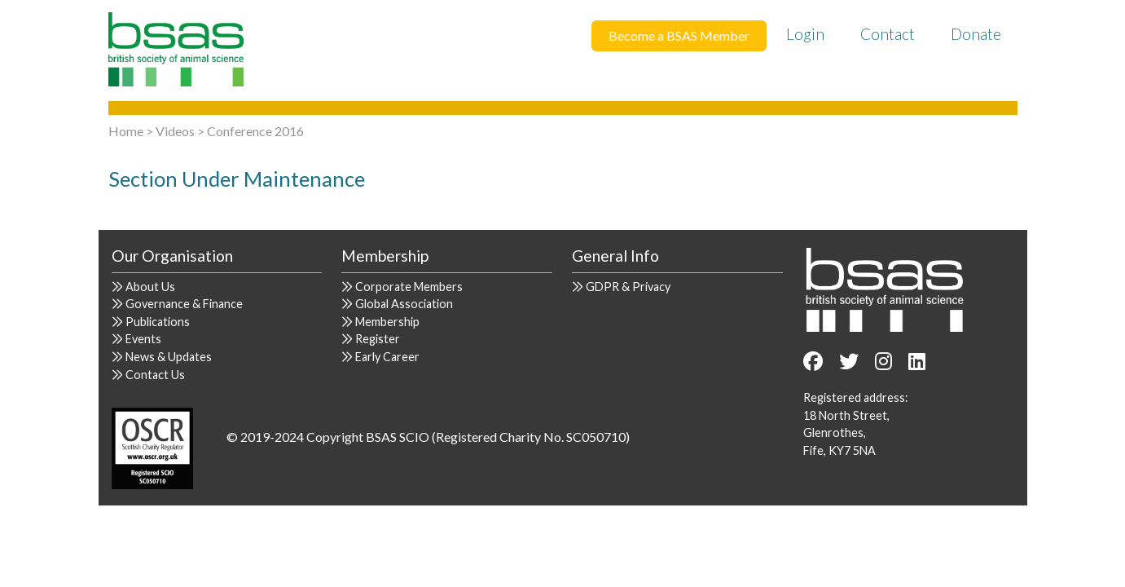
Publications (157, 322)
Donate (976, 33)
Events (143, 339)
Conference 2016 (255, 131)
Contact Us (155, 375)
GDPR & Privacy (628, 287)
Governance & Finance (184, 304)
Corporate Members (409, 287)
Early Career (387, 357)
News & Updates (168, 357)
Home (125, 131)
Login (805, 33)
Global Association (404, 304)
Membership (387, 322)
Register (377, 339)
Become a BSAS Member (679, 35)
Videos (175, 131)
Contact (887, 33)
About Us (150, 287)
